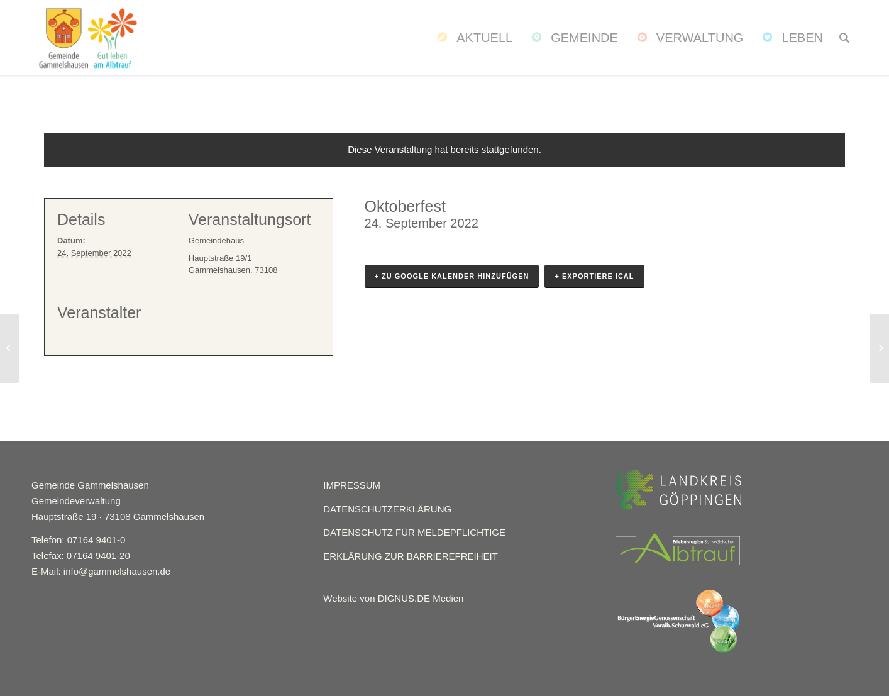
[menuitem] (473, 37)
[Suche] (844, 37)
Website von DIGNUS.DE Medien (393, 598)
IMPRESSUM (351, 485)
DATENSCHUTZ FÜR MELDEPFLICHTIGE (414, 532)
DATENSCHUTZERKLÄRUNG (387, 509)
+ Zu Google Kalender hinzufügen (452, 276)
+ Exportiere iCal (594, 276)
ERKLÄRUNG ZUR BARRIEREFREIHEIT (410, 556)
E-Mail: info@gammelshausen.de (100, 571)
